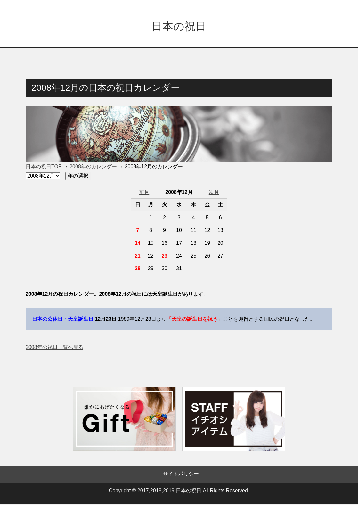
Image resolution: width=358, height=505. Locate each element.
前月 (144, 193)
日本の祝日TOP (43, 167)
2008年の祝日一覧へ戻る (54, 348)
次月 (214, 193)
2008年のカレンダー (93, 167)
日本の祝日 (179, 26)
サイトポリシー (181, 474)
